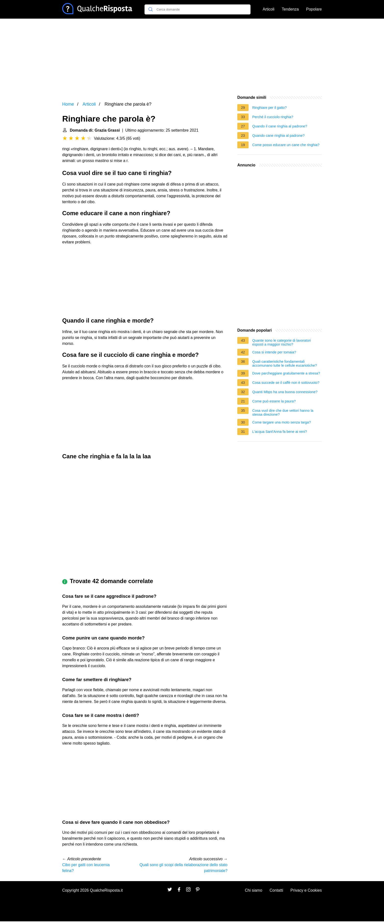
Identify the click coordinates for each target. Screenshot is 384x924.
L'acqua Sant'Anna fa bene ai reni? (279, 432)
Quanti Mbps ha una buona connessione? (284, 392)
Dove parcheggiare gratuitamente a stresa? (286, 373)
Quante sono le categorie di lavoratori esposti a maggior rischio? (281, 342)
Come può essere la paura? (274, 401)
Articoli (269, 9)
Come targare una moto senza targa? (281, 422)
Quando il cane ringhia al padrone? (279, 126)
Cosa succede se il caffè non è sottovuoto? (285, 383)
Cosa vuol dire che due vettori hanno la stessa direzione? (282, 412)
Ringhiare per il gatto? (269, 108)
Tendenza (290, 9)
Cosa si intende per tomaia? (274, 352)
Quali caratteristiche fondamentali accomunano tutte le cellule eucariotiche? (284, 363)
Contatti (276, 890)
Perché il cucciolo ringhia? (272, 117)
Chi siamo (253, 890)
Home (68, 104)
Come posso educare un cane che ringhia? (285, 145)
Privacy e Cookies (306, 890)
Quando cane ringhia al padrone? (278, 135)
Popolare (314, 9)
